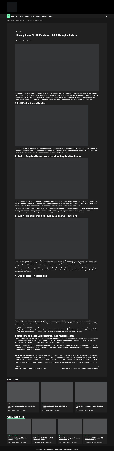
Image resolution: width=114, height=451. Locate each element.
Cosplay (51, 16)
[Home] (8, 16)
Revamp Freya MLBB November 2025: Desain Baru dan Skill (94, 439)
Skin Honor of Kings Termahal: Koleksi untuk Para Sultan (36, 367)
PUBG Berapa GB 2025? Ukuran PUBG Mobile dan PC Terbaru (55, 407)
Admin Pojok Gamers (28, 40)
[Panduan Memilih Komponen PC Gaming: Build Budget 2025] (91, 392)
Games (21, 16)
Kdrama (38, 16)
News (17, 16)
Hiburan (44, 16)
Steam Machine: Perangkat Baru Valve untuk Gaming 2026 (21, 407)
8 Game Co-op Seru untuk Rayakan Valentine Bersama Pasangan (78, 367)
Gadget (27, 16)
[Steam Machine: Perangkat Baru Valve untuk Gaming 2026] (23, 392)
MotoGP (32, 16)
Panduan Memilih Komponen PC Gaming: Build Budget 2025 (90, 407)
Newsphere (67, 449)
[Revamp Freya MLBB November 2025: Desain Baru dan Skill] (95, 426)
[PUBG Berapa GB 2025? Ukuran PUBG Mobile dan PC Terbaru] (57, 392)
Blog (12, 16)
